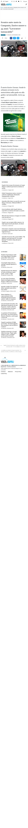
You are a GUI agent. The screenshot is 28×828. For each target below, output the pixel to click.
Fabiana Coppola (5, 291)
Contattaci (3, 371)
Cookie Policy (4, 373)
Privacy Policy (18, 371)
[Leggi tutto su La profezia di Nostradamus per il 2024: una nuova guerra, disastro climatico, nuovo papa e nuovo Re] (9, 315)
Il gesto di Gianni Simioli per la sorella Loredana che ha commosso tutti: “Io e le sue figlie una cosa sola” (14, 346)
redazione (9, 34)
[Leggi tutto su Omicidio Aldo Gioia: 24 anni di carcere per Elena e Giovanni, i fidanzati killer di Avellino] (14, 203)
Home (2, 7)
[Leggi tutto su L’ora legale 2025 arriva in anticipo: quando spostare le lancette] (9, 264)
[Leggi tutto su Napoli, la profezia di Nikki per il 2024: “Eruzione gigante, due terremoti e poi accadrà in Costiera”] (9, 325)
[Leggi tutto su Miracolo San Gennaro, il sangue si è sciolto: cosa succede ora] (14, 216)
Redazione (10, 371)
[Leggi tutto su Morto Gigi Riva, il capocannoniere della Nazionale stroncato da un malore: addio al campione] (9, 297)
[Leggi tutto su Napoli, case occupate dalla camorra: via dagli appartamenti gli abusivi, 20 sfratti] (14, 223)
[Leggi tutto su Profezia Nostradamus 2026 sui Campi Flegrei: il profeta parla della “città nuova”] (9, 256)
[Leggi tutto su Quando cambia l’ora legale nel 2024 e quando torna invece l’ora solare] (9, 288)
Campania (3, 34)
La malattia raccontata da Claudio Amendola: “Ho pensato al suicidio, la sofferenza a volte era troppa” (11, 351)
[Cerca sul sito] (16, 1)
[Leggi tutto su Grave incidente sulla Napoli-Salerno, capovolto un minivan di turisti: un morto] (14, 210)
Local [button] (25, 1)
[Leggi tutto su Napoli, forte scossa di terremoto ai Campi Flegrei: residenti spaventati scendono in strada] (14, 187)
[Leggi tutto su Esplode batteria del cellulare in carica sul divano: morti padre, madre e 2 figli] (9, 272)
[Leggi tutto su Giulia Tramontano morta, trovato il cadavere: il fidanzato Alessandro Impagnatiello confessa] (14, 194)
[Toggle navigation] (26, 4)
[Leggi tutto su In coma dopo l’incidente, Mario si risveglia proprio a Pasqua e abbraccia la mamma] (9, 280)
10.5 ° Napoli (4, 1)
